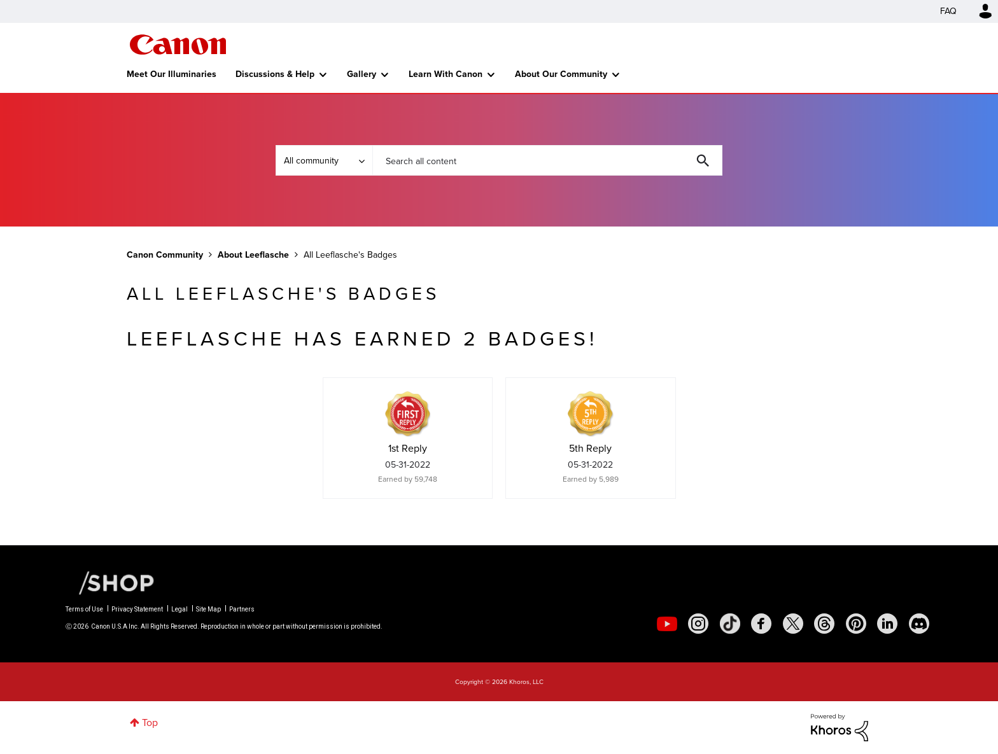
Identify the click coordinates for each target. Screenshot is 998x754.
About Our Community (561, 74)
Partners (242, 609)
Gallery (361, 74)
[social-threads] (824, 623)
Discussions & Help (274, 74)
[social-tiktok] (730, 623)
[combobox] (547, 160)
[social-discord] (919, 623)
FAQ (948, 11)
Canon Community (178, 44)
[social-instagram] (698, 623)
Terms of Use (84, 609)
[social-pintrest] (856, 623)
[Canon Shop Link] (110, 582)
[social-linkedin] (887, 623)
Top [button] (150, 722)
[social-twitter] (793, 623)
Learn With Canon (445, 74)
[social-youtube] (667, 623)
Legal (179, 609)
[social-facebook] (761, 623)
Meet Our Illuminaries (171, 74)
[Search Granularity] (324, 160)
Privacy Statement (137, 609)
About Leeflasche (253, 255)
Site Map (208, 609)
